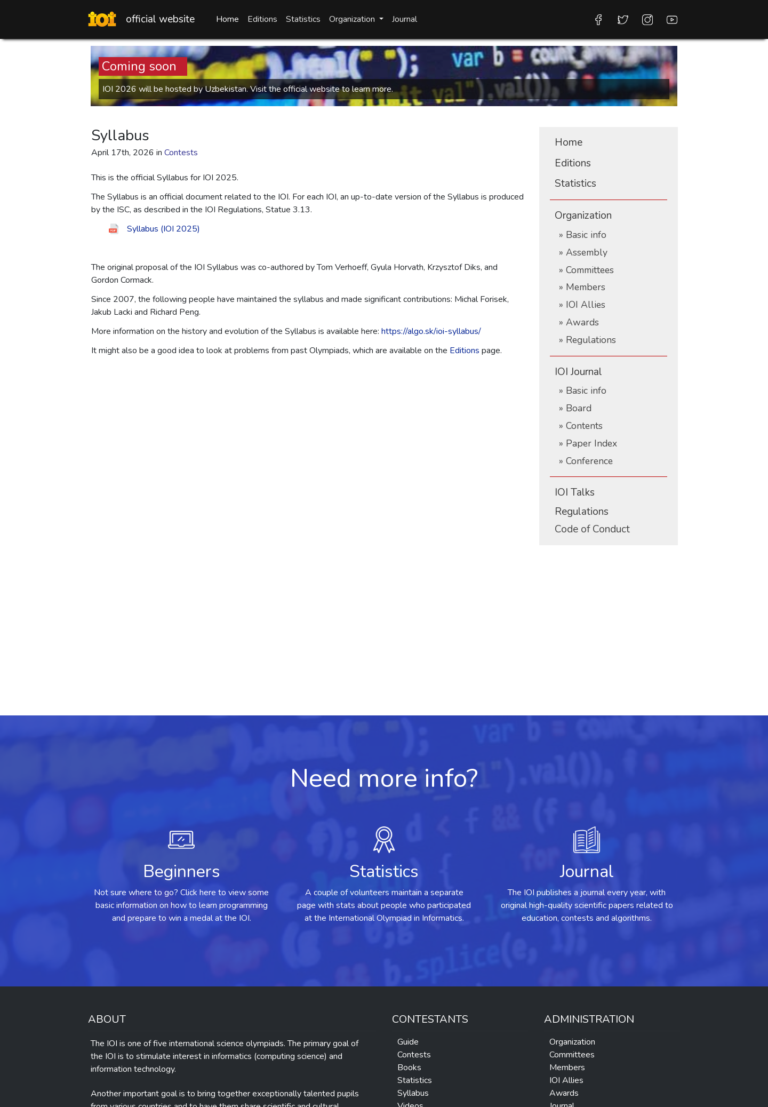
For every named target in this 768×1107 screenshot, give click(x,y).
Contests (414, 1055)
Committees (572, 1055)
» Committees (586, 270)
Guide (408, 1042)
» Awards (579, 322)
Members (567, 1067)
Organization (583, 215)
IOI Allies (566, 1080)
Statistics (303, 19)
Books (409, 1067)
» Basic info (582, 234)
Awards (564, 1093)
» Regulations (587, 339)
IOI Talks (575, 492)
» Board (575, 408)
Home (227, 19)
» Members (582, 287)
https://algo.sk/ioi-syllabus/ (431, 331)
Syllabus (413, 1093)
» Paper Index (588, 443)
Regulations (582, 512)
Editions (262, 19)
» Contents (581, 425)
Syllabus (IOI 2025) (163, 229)
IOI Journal (578, 372)
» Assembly (583, 252)
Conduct (592, 529)
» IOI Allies (582, 304)
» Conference (586, 461)
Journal (404, 19)
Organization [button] (353, 19)
